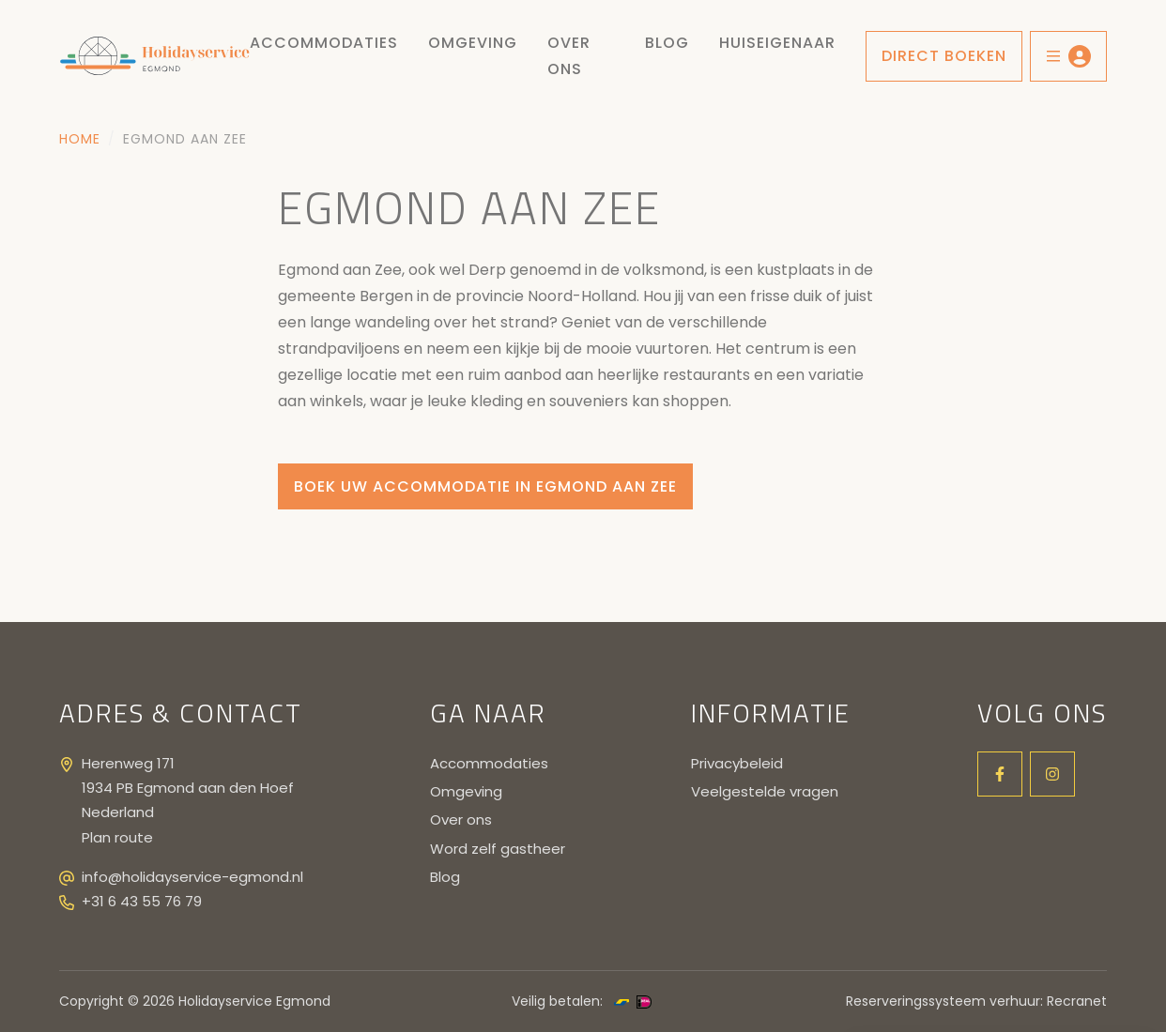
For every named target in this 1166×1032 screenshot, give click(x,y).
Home (79, 138)
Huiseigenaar (777, 42)
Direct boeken (944, 56)
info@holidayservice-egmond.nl (192, 877)
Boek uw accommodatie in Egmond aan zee (485, 486)
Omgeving (472, 42)
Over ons (569, 56)
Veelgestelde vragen (764, 791)
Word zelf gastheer (497, 848)
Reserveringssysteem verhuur (943, 1001)
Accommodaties (324, 42)
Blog (667, 42)
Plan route (117, 837)
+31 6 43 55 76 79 (142, 901)
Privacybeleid (737, 763)
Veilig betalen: (557, 1001)
